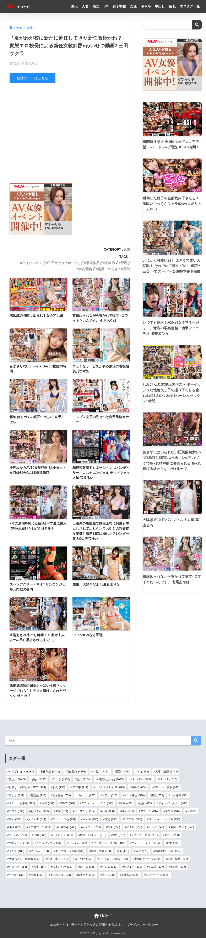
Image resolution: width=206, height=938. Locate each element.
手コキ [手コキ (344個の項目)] (172, 811)
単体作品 (92, 263)
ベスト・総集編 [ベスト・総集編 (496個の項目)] (22, 803)
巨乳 (172, 6)
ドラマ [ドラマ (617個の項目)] (109, 795)
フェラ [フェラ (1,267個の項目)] (61, 779)
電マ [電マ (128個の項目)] (108, 874)
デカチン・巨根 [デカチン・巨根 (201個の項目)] (144, 835)
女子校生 (119, 6)
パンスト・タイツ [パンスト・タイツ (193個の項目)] (146, 842)
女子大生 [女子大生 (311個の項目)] (37, 819)
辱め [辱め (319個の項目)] (15, 819)
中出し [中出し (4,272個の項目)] (101, 771)
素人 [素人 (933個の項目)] (58, 787)
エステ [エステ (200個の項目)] (172, 835)
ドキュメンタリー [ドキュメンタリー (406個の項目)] (172, 803)
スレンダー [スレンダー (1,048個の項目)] (141, 779)
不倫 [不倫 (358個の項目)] (108, 811)
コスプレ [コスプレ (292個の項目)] (133, 819)
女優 (133, 6)
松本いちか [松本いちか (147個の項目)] (63, 866)
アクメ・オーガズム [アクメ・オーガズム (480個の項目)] (97, 803)
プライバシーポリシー (142, 924)
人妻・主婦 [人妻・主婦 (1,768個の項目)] (166, 771)
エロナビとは (59, 924)
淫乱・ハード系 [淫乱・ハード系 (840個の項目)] (166, 787)
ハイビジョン (32, 263)
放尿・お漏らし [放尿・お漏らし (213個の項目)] (93, 835)
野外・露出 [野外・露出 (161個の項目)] (57, 858)
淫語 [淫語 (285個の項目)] (15, 827)
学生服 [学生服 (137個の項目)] (16, 874)
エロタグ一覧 (190, 6)
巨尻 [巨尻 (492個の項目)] (48, 803)
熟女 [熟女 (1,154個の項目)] (83, 779)
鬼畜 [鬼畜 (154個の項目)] (39, 866)
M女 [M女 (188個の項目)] (173, 842)
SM (105, 6)
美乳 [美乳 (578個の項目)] (157, 795)
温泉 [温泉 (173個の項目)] (142, 850)
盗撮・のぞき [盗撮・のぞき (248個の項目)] (182, 827)
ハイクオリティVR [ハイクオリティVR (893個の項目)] (110, 787)
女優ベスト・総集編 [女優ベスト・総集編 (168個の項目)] (24, 858)
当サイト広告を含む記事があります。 (97, 924)
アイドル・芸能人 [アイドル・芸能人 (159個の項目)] (113, 858)
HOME (103, 915)
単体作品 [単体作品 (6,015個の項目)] (50, 771)
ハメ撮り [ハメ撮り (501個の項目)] (179, 795)
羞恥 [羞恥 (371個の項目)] (61, 811)
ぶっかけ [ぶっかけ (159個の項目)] (83, 858)
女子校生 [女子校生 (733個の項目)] (62, 795)
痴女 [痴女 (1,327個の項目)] (39, 779)
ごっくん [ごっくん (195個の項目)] (78, 842)
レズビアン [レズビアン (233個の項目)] (63, 835)
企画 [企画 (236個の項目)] (39, 835)
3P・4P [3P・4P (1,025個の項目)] (168, 779)
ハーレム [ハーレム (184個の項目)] (40, 850)
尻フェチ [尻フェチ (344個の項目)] (149, 811)
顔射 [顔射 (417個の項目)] (145, 803)
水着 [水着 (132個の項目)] (37, 874)
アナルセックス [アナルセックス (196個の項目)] (49, 842)
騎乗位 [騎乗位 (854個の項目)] (139, 787)
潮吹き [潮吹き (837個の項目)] (16, 795)
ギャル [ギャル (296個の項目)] (90, 819)
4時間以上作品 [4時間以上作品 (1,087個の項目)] (110, 779)
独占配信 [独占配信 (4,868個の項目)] (76, 771)
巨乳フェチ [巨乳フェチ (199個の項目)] (19, 842)
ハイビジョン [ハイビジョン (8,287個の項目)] (21, 771)
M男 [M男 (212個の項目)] (119, 835)
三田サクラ (56, 263)
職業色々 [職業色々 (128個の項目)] (86, 874)
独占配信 (85, 269)
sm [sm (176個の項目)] (123, 850)
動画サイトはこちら (32, 78)
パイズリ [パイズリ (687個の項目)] (86, 795)
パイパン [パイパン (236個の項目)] (18, 835)
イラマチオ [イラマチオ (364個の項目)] (85, 811)
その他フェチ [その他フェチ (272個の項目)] (40, 827)
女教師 (110, 263)
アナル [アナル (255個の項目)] (134, 827)
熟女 (96, 6)
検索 (197, 24)
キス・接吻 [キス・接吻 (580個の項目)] (134, 795)
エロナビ (21, 6)
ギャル (146, 6)
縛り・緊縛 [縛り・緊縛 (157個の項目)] (177, 858)
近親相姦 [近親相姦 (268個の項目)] (67, 827)
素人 (74, 6)
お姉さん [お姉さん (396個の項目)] (40, 811)
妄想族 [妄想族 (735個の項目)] (38, 795)
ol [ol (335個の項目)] (191, 811)
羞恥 (126, 269)
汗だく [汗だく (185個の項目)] (16, 850)
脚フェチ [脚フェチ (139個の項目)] (133, 866)
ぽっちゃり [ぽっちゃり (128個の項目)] (60, 874)
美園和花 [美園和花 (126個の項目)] (130, 874)
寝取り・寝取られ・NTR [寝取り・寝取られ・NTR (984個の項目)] (27, 787)
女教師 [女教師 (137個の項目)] (178, 866)
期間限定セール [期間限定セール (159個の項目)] (147, 858)
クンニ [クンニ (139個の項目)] (109, 866)
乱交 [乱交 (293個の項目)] (111, 819)
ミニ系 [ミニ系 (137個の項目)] (156, 866)
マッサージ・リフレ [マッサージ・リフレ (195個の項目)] (109, 842)
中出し (160, 6)
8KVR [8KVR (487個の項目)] (68, 803)
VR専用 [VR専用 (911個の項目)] (80, 787)
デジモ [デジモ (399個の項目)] (16, 811)
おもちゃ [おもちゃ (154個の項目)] (18, 866)
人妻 (85, 6)
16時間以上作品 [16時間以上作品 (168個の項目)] (168, 850)
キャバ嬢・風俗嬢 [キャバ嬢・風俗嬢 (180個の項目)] (69, 850)
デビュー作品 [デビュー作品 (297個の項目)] (64, 819)
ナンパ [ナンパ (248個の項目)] (156, 827)
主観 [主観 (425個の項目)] (126, 803)
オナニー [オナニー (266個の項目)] (92, 827)
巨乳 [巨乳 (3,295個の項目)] (123, 771)
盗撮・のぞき (108, 269)
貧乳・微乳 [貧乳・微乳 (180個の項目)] (101, 850)
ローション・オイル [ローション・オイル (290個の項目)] (164, 819)
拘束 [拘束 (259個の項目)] (113, 827)
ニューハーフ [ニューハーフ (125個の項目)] (157, 874)
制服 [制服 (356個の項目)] (127, 811)
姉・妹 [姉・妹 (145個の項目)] (87, 866)
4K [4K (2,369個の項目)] (143, 771)
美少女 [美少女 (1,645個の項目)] (17, 779)
